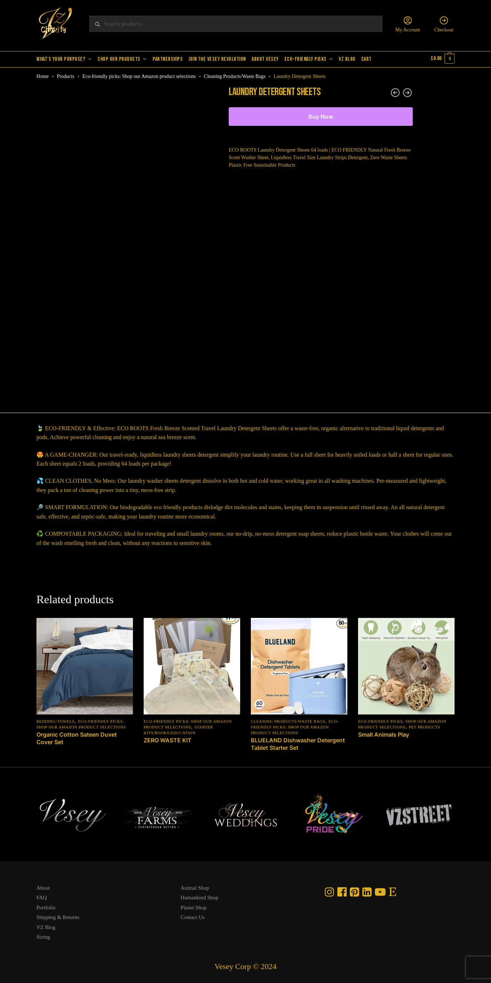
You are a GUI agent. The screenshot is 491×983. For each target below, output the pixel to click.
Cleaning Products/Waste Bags (235, 75)
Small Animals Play (383, 733)
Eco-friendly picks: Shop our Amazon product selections (139, 75)
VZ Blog (45, 926)
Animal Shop (194, 886)
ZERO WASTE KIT (168, 738)
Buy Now (320, 115)
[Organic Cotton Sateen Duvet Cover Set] (84, 664)
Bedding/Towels (55, 720)
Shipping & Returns (57, 916)
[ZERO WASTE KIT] (192, 664)
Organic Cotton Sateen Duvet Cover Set (76, 736)
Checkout (443, 24)
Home (42, 75)
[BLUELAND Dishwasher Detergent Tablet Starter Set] (299, 664)
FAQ (41, 896)
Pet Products (424, 725)
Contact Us (192, 916)
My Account (407, 24)
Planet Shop (193, 906)
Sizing (43, 936)
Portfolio (45, 906)
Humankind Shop (199, 896)
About (43, 886)
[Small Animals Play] (406, 664)
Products (65, 75)
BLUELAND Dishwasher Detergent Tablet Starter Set (298, 742)
